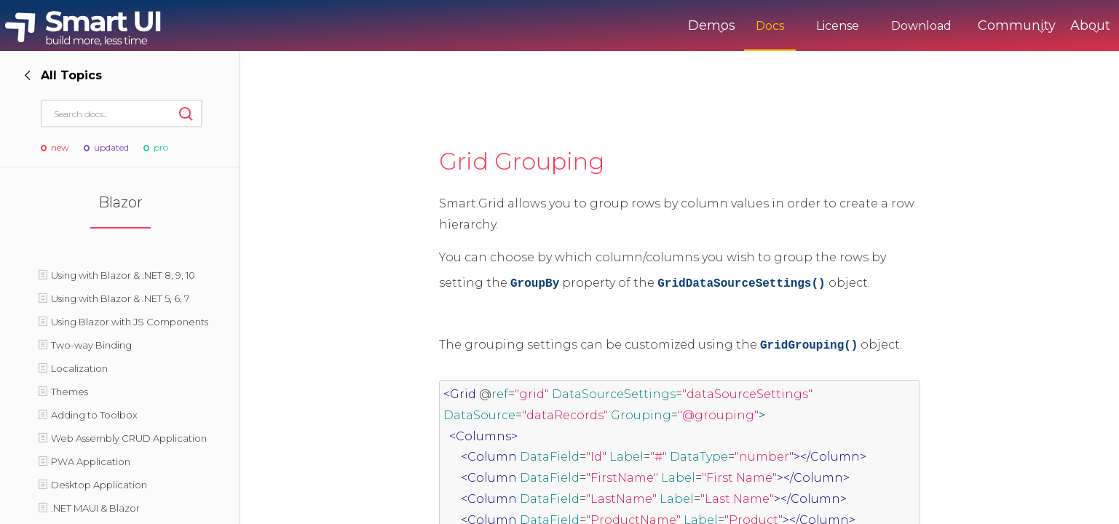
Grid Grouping (521, 161)
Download (861, 26)
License (777, 26)
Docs (709, 26)
